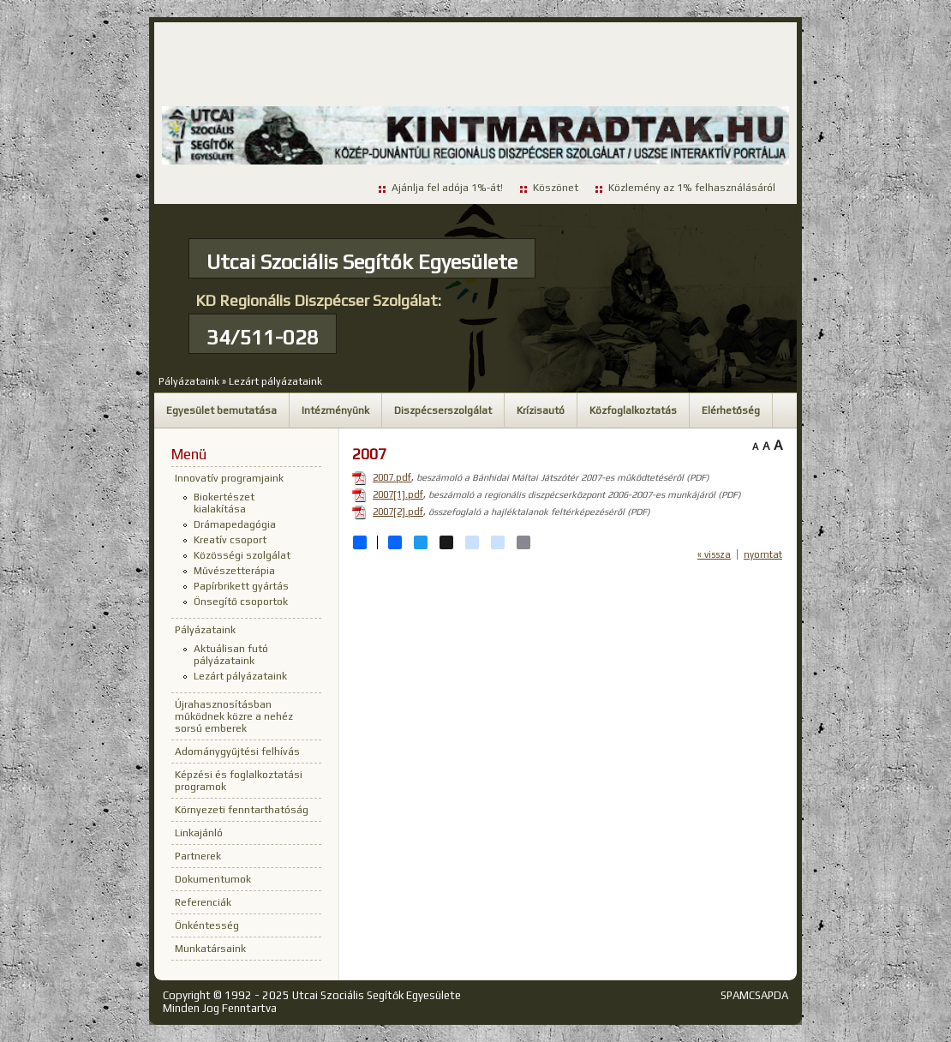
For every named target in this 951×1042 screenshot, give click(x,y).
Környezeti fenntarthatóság (241, 810)
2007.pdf (392, 477)
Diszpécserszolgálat (443, 410)
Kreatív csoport (230, 540)
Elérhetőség (731, 410)
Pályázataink (188, 381)
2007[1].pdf (398, 494)
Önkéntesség (207, 925)
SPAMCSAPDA (754, 995)
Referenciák (203, 902)
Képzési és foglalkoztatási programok (238, 781)
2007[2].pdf (398, 511)
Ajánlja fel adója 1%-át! (447, 188)
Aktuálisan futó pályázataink (231, 655)
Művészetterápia (234, 571)
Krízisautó (541, 410)
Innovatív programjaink (229, 478)
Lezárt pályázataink (275, 381)
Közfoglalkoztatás (633, 410)
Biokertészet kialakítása (224, 503)
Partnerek (198, 856)
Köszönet (555, 188)
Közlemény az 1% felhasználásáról (691, 188)
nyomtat (763, 554)
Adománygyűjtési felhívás (237, 752)
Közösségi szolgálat (242, 555)
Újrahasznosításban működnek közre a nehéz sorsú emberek (234, 716)
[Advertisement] (475, 65)
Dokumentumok (213, 879)
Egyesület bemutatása (221, 410)
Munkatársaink (210, 949)
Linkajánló (199, 833)
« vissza (714, 554)
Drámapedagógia (235, 524)
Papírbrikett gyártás (241, 586)
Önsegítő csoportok (241, 602)
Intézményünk (335, 410)
